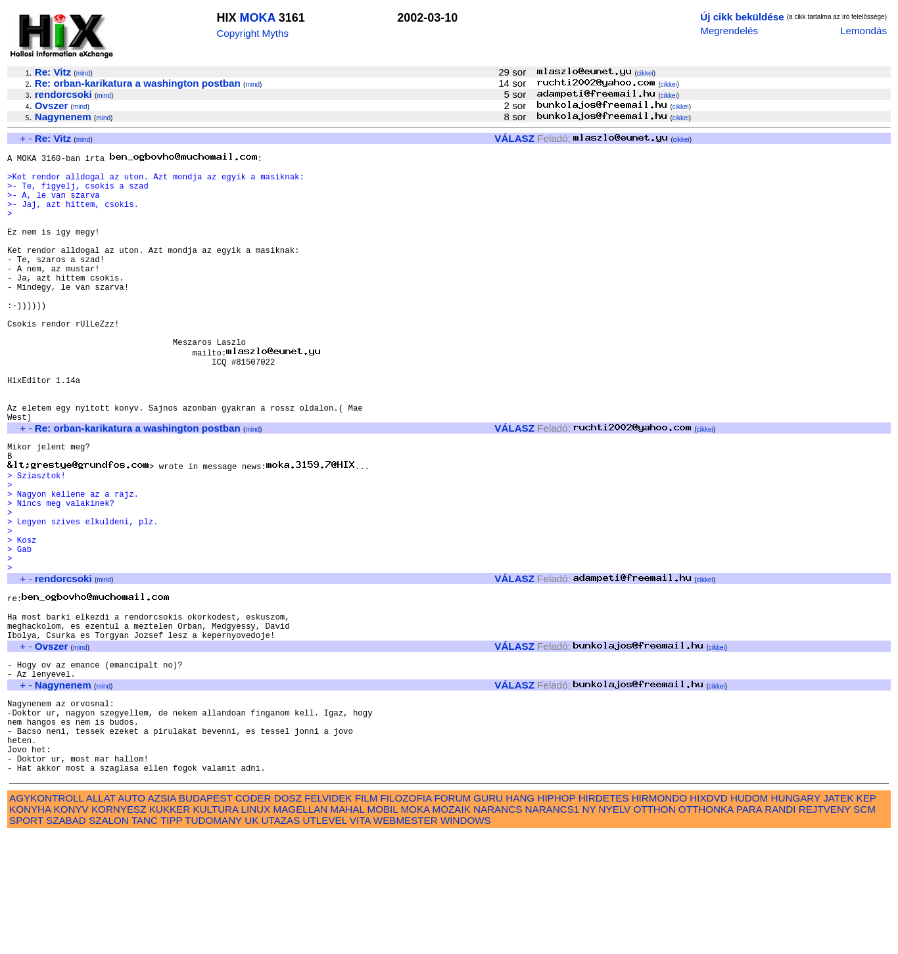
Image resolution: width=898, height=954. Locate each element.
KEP (866, 916)
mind (83, 73)
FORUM (452, 916)
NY (589, 928)
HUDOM (749, 916)
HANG (520, 916)
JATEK (838, 916)
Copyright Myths (252, 33)
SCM (864, 928)
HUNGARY (795, 916)
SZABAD (66, 939)
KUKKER (169, 928)
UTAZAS (281, 939)
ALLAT (101, 916)
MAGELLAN (300, 928)
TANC (144, 939)
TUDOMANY (213, 939)
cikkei (645, 73)
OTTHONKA (706, 928)
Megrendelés (729, 30)
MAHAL (348, 928)
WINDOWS (465, 939)
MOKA (257, 17)
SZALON (109, 939)
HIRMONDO (659, 916)
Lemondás (863, 30)
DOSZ (288, 916)
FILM (366, 916)
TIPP (171, 939)
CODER (253, 916)
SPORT (26, 939)
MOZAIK (452, 928)
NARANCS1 (552, 928)
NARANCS (497, 928)
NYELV (615, 928)
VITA (360, 939)
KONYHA (30, 928)
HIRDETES (604, 916)
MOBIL (382, 928)
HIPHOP (556, 916)
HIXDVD (708, 916)
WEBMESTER (405, 939)
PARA (749, 928)
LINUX (256, 928)
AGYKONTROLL (46, 916)
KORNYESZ (119, 928)
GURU (488, 916)
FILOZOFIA (406, 916)
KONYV (71, 928)
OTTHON (654, 928)
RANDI (780, 928)
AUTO (131, 916)
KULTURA (215, 928)
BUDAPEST (206, 916)
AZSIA (162, 916)
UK (251, 939)
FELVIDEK (328, 916)
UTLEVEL (325, 939)
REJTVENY (825, 928)
